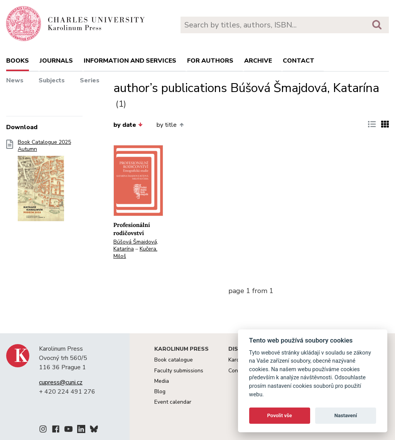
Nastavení (345, 415)
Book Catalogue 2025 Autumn (44, 183)
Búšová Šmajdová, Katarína (135, 245)
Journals (56, 60)
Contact (298, 60)
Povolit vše (279, 415)
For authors (210, 60)
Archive (258, 60)
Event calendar (172, 402)
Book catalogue (173, 359)
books (17, 60)
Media (161, 381)
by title (170, 125)
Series (90, 80)
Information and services (130, 60)
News (15, 80)
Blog (159, 391)
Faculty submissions (178, 370)
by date (128, 125)
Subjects (52, 80)
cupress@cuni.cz (61, 382)
